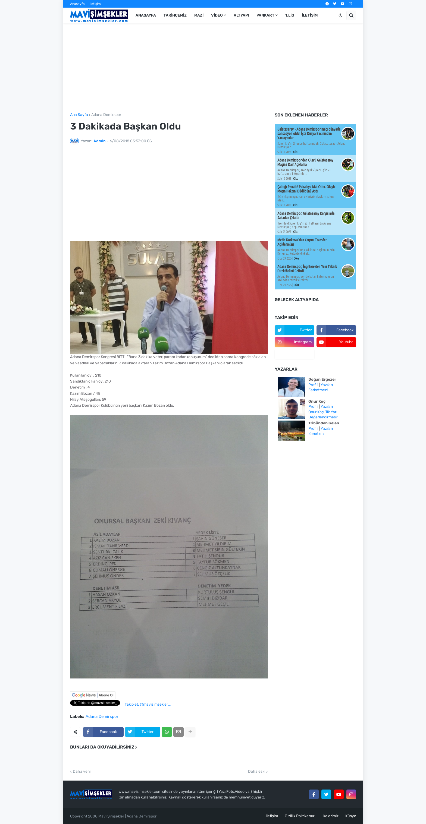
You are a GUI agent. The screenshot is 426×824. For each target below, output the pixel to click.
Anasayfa (77, 4)
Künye (350, 816)
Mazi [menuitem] (198, 15)
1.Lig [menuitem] (289, 15)
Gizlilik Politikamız (300, 816)
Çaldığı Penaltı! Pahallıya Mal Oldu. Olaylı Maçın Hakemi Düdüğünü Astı (306, 189)
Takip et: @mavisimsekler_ (148, 704)
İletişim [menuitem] (310, 15)
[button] (340, 15)
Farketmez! (318, 390)
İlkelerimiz (330, 816)
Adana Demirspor (106, 115)
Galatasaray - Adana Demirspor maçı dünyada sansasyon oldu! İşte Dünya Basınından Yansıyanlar (308, 133)
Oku (295, 152)
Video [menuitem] (217, 15)
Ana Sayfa (79, 115)
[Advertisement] (213, 68)
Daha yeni (81, 772)
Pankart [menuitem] (265, 15)
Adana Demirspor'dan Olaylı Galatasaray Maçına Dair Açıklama (305, 162)
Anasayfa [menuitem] (146, 15)
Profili (313, 385)
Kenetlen (316, 433)
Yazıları (327, 385)
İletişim (95, 4)
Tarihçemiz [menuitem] (175, 15)
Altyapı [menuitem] (241, 15)
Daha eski (256, 772)
